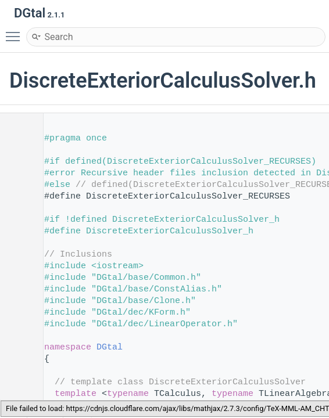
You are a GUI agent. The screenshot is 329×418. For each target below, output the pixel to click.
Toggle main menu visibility (16, 31)
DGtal (109, 347)
